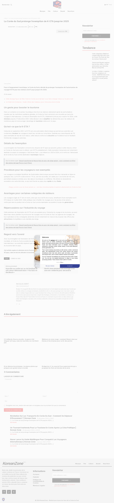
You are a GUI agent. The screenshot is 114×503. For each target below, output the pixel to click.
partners (53, 240)
